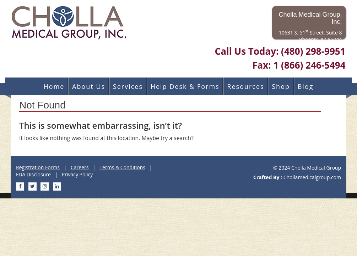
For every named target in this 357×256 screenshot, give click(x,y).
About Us (88, 86)
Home (54, 86)
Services (128, 86)
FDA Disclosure (33, 174)
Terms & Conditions (122, 167)
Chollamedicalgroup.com (312, 177)
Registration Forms (38, 167)
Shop (281, 86)
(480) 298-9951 (313, 51)
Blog (306, 86)
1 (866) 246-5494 (309, 65)
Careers (79, 167)
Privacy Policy (77, 174)
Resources (245, 86)
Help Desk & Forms (185, 86)
